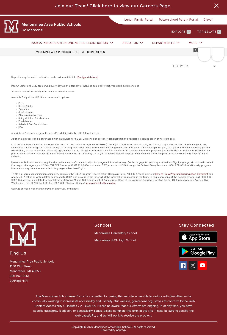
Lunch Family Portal (138, 19)
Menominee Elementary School (115, 233)
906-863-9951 (19, 276)
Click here (101, 5)
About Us (130, 43)
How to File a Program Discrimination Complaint (181, 173)
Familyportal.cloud (87, 77)
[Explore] (180, 31)
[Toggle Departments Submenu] (178, 42)
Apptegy (121, 329)
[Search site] (220, 19)
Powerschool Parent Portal (178, 19)
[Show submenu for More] (193, 43)
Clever (208, 19)
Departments (163, 43)
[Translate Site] (208, 31)
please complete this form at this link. (128, 310)
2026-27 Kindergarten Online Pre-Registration (69, 43)
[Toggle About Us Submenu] (141, 42)
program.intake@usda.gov (100, 183)
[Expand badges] (195, 50)
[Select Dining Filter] (193, 66)
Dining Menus (96, 51)
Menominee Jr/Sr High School (115, 240)
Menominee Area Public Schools (57, 51)
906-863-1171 (19, 280)
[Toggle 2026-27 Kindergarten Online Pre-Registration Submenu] (112, 42)
